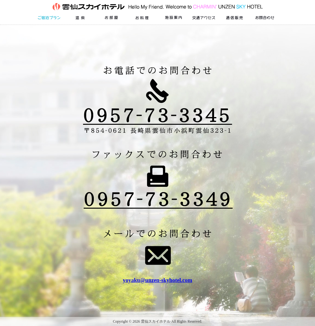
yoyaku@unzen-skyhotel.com (157, 280)
